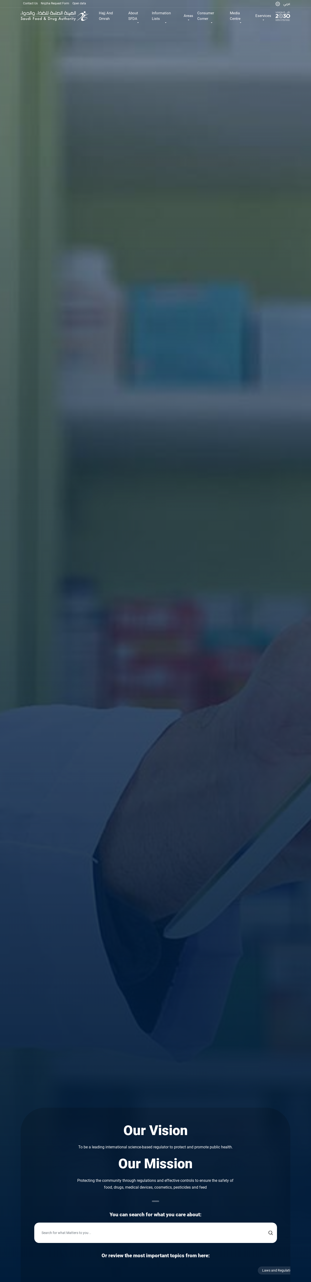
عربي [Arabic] (286, 4)
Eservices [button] (263, 16)
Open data (79, 3)
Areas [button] (188, 16)
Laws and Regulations (285, 1270)
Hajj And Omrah (106, 16)
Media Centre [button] (235, 16)
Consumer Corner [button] (205, 16)
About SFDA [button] (133, 16)
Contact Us (30, 3)
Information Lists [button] (161, 16)
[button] (278, 3)
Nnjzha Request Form (55, 3)
